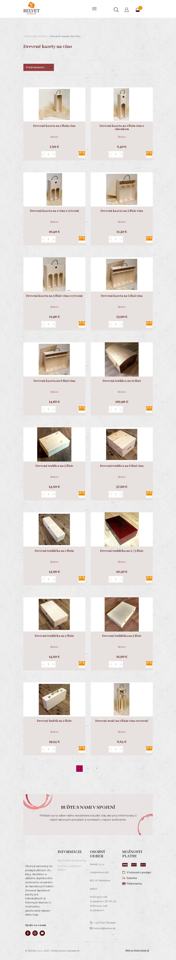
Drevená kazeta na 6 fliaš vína (54, 381)
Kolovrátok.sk (141, 950)
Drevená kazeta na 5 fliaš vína (122, 296)
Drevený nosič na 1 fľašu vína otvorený (121, 721)
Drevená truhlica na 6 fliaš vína (122, 466)
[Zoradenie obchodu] (38, 67)
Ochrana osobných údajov (69, 867)
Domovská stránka (35, 36)
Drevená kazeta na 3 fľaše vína (121, 211)
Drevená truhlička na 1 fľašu (54, 551)
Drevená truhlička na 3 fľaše (121, 636)
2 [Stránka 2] (88, 768)
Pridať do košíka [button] (82, 154)
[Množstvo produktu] (48, 154)
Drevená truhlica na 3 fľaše (54, 466)
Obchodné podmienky (72, 860)
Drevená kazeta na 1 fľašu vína (54, 126)
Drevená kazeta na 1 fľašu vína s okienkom (122, 127)
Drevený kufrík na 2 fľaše (54, 721)
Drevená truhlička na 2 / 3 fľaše (121, 551)
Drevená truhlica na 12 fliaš (122, 381)
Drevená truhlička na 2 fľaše (54, 636)
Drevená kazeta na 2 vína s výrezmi (54, 211)
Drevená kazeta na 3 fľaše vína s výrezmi (54, 296)
